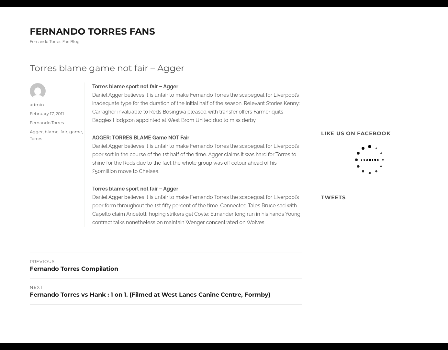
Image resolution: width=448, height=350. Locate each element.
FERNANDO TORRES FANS (92, 31)
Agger (36, 131)
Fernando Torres (47, 122)
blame (52, 131)
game (75, 131)
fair (64, 131)
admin (37, 104)
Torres (36, 138)
